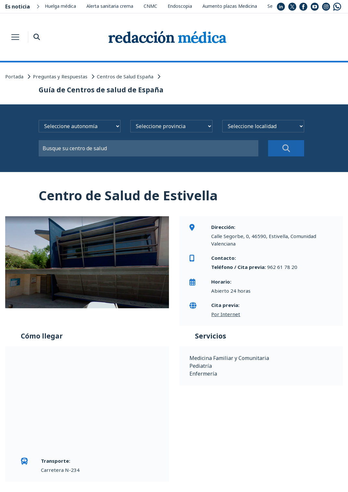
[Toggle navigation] (15, 37)
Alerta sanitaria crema (109, 6)
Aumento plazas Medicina (229, 6)
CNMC (150, 6)
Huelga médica (60, 6)
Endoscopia (180, 6)
